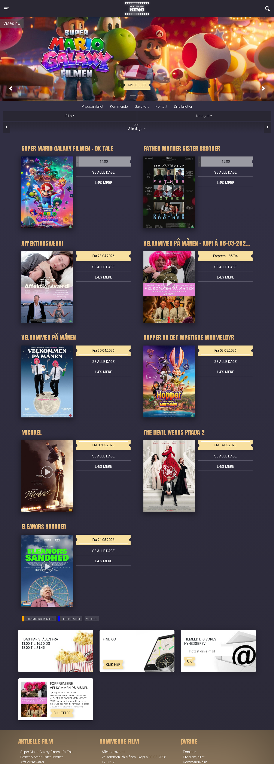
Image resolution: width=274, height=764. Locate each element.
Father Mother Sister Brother (41, 757)
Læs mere (103, 183)
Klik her (113, 665)
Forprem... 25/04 (225, 256)
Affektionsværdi (113, 752)
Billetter (62, 713)
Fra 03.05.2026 (225, 350)
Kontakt (161, 106)
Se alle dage (103, 172)
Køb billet (137, 85)
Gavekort (142, 106)
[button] (10, 88)
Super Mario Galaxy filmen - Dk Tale (46, 752)
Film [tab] (69, 116)
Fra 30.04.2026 (103, 350)
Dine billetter (183, 106)
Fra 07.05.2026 (103, 445)
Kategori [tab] (202, 116)
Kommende (119, 106)
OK (189, 661)
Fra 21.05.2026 (103, 540)
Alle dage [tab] (137, 127)
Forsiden (189, 752)
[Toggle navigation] (6, 8)
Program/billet (92, 106)
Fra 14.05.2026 (225, 445)
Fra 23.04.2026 (103, 256)
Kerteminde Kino (137, 5)
